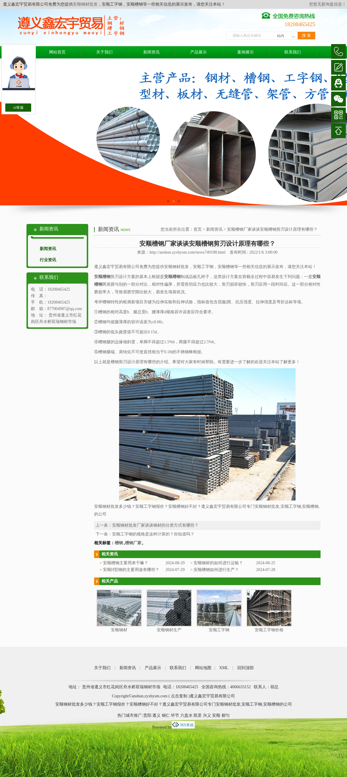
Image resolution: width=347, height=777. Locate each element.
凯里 (197, 715)
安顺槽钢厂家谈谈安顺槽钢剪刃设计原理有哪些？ (272, 229)
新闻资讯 (151, 52)
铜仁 (166, 715)
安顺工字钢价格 (269, 630)
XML (223, 668)
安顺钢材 (119, 630)
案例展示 (245, 52)
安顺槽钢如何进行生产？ (216, 569)
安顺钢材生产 (169, 630)
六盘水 (186, 715)
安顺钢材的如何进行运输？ (218, 563)
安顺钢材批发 (85, 4)
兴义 (207, 715)
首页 (197, 229)
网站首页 (57, 52)
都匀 (225, 715)
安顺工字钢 (219, 630)
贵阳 (147, 715)
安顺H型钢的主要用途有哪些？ (131, 569)
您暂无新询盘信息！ (327, 4)
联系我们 (292, 52)
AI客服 (18, 108)
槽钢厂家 (133, 543)
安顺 (216, 715)
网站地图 (203, 668)
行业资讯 (48, 260)
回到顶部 (245, 668)
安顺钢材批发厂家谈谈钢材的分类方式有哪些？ (155, 525)
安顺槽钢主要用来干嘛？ (125, 563)
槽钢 (119, 543)
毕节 (175, 715)
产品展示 (198, 52)
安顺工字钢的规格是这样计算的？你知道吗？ (153, 534)
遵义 (156, 715)
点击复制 (179, 696)
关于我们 (104, 52)
